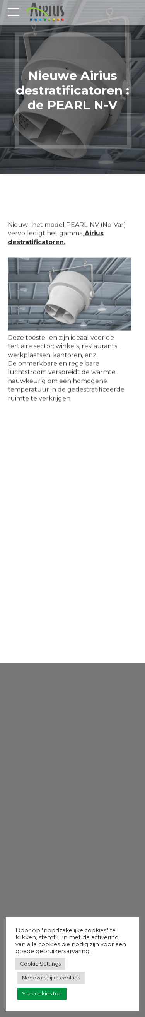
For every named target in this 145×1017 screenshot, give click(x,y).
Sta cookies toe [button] (42, 993)
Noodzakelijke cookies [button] (51, 977)
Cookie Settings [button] (40, 964)
